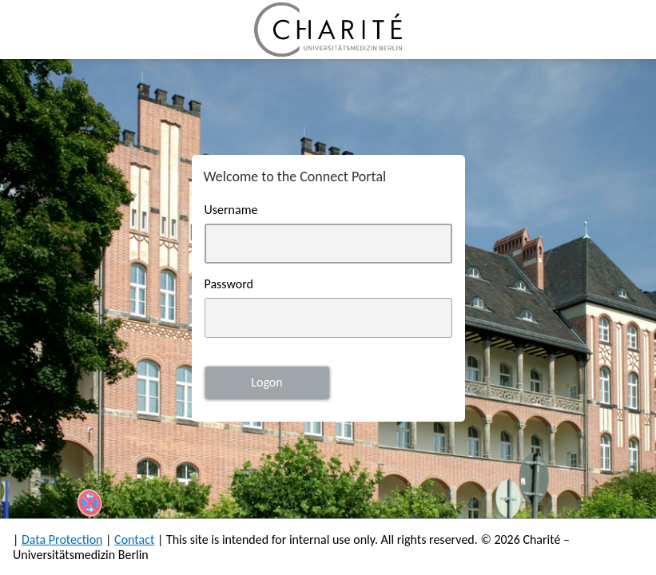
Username (231, 209)
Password (229, 283)
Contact (134, 539)
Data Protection (62, 539)
